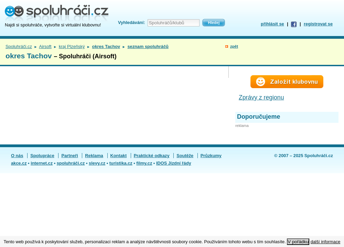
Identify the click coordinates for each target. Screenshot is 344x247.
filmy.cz (144, 163)
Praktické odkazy (152, 155)
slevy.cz (97, 163)
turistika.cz (120, 163)
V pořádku (298, 241)
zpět (234, 46)
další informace (326, 241)
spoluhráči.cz (71, 163)
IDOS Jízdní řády (173, 163)
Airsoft (45, 46)
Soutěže (184, 155)
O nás (17, 155)
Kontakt (118, 155)
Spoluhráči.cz (19, 46)
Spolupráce (42, 155)
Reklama (94, 155)
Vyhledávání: (131, 22)
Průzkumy (211, 155)
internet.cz (42, 163)
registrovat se (318, 23)
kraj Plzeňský (72, 46)
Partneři (69, 155)
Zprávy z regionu (261, 97)
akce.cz (19, 163)
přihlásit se (272, 23)
